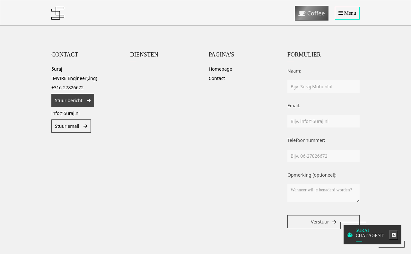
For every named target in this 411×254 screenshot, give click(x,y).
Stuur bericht (69, 100)
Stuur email (67, 126)
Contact (217, 78)
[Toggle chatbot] (393, 235)
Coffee (311, 13)
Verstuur (320, 222)
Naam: (294, 71)
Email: (293, 105)
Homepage (220, 69)
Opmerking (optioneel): (312, 175)
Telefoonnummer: (306, 140)
